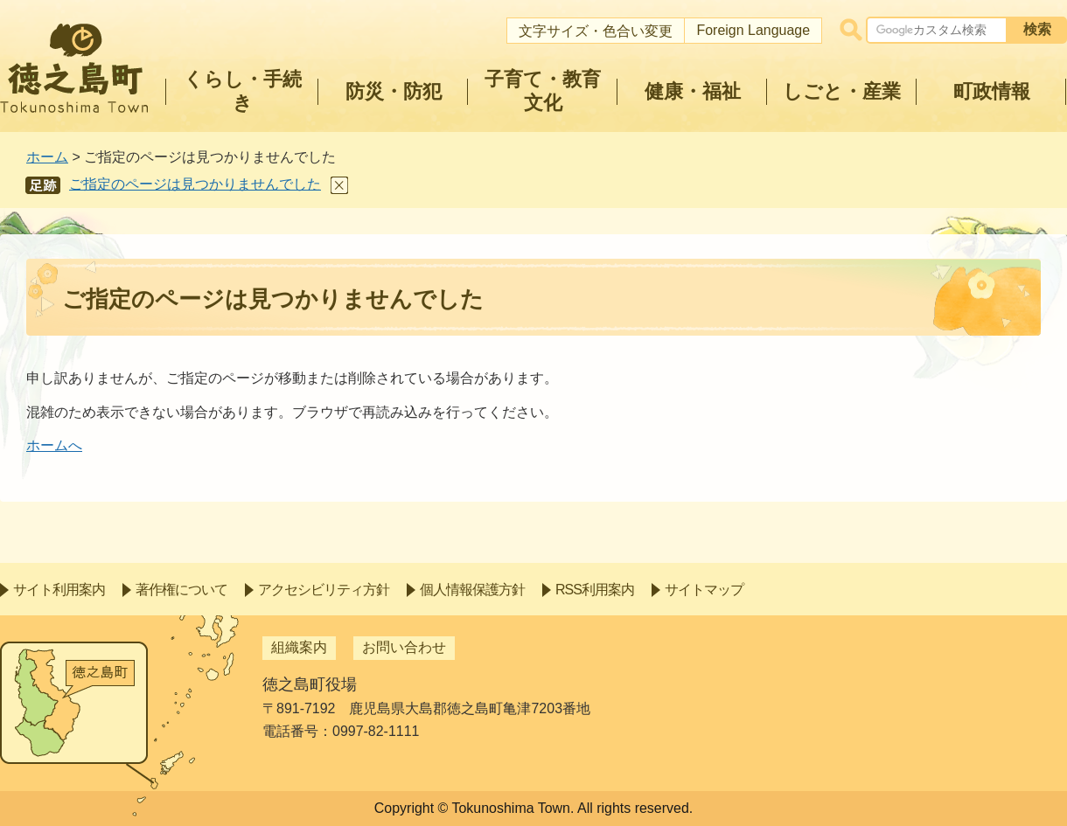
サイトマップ (704, 589)
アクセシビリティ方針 (323, 589)
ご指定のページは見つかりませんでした (195, 184)
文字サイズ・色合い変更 (596, 31)
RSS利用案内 (594, 589)
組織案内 (299, 647)
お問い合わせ (404, 647)
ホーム (47, 156)
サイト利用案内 (59, 589)
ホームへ (54, 445)
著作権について (181, 589)
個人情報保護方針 (472, 589)
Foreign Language (753, 30)
